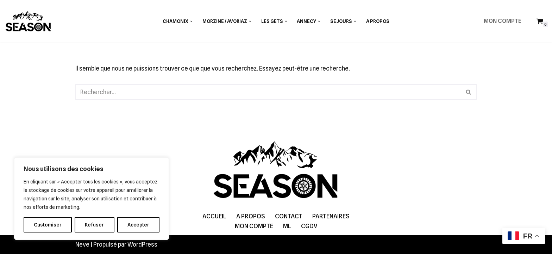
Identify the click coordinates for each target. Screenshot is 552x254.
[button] (191, 21)
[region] (91, 198)
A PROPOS (377, 21)
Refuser (94, 225)
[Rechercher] (268, 92)
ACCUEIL (214, 216)
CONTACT (288, 216)
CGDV (309, 226)
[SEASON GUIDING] (28, 21)
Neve (82, 244)
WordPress (142, 244)
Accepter (138, 225)
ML (287, 226)
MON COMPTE (502, 21)
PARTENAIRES (331, 216)
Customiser (48, 225)
